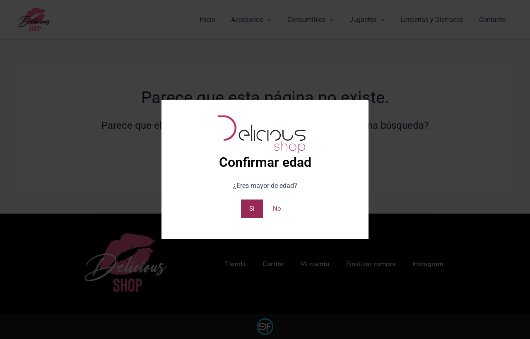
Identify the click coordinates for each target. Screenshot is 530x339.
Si (252, 208)
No (277, 208)
